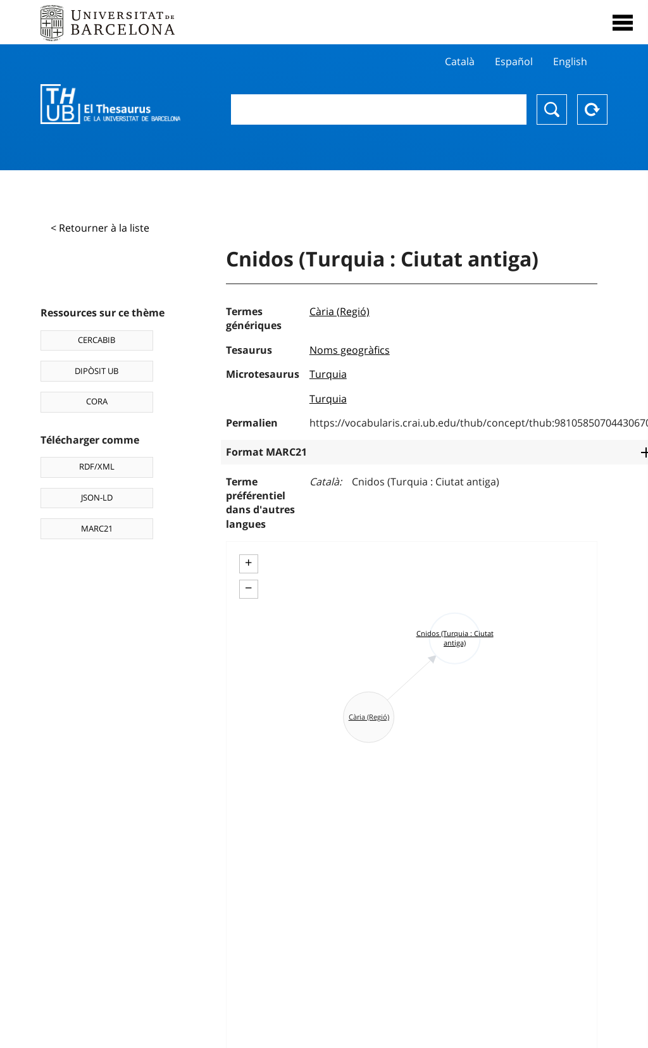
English (570, 61)
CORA (97, 401)
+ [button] (248, 562)
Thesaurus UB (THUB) (110, 104)
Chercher (552, 109)
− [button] (248, 588)
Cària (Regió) (339, 311)
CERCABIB (96, 340)
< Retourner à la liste (100, 228)
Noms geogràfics (349, 350)
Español (514, 61)
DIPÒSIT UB (96, 371)
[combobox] (378, 109)
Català (460, 61)
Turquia (328, 374)
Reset (592, 109)
